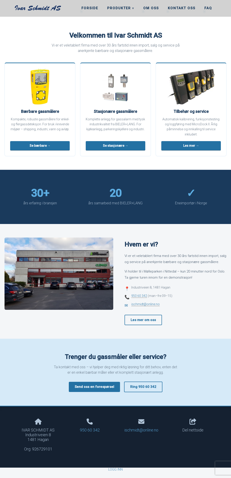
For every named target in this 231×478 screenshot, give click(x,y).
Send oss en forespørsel (94, 387)
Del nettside (192, 426)
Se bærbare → (40, 145)
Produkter (119, 8)
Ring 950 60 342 (143, 387)
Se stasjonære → (115, 145)
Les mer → (191, 145)
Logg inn (115, 469)
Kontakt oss (181, 8)
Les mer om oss (143, 320)
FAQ (208, 8)
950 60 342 (139, 296)
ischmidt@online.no (145, 304)
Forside (89, 8)
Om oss (151, 8)
